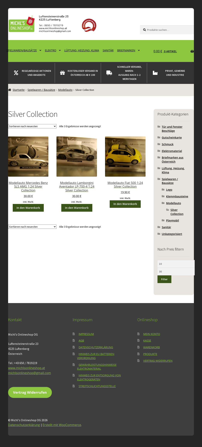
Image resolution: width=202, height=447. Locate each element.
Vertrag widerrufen (158, 361)
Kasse (147, 340)
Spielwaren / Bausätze (41, 90)
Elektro (50, 50)
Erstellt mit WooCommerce (62, 425)
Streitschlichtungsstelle (97, 386)
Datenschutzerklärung (96, 347)
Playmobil (172, 220)
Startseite (18, 90)
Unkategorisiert (172, 234)
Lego (169, 189)
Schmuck (167, 144)
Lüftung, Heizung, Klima (81, 50)
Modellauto (65, 90)
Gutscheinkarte (172, 137)
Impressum (86, 334)
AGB (81, 340)
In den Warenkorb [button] (28, 208)
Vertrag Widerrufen (30, 392)
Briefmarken (126, 50)
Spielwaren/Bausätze (22, 50)
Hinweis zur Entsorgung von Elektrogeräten (99, 377)
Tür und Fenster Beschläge (172, 129)
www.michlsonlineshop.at (26, 368)
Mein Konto (151, 334)
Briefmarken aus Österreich (172, 159)
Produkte (150, 354)
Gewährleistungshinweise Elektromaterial (97, 367)
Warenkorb (151, 347)
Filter (164, 279)
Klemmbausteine (177, 196)
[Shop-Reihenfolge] (32, 126)
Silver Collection (176, 212)
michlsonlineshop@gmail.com (29, 373)
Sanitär (108, 50)
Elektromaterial (172, 151)
